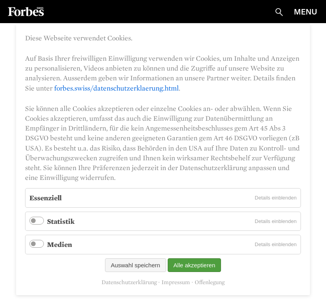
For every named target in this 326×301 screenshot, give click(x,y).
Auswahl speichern (135, 265)
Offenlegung (210, 282)
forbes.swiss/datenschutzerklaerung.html (116, 87)
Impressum (175, 282)
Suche (279, 12)
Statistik (60, 221)
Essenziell (45, 197)
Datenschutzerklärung (129, 282)
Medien (59, 244)
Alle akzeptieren (195, 265)
